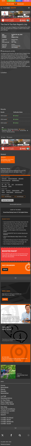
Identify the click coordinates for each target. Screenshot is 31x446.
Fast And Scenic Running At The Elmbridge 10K (14, 242)
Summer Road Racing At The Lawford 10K (13, 228)
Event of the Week (7, 404)
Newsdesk (4, 387)
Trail (22, 190)
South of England (6, 180)
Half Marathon (19, 184)
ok (15, 3)
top (15, 278)
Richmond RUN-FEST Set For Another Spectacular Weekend (15, 234)
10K (9, 184)
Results (3, 391)
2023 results (4, 123)
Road (3, 190)
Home (3, 385)
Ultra (10, 186)
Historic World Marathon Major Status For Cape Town (15, 237)
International (15, 180)
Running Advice (6, 398)
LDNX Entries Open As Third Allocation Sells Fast (15, 224)
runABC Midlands (7, 422)
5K (2, 184)
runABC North (6, 420)
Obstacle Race (18, 192)
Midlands (26, 1)
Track (3, 192)
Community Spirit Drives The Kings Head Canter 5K (15, 222)
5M (5, 184)
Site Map (4, 407)
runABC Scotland (7, 418)
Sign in (5, 269)
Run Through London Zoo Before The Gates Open (15, 226)
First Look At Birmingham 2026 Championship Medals (14, 230)
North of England (12, 178)
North (19, 1)
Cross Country (15, 190)
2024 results (4, 119)
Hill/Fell (8, 190)
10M (13, 184)
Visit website (14, 47)
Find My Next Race (7, 200)
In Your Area (5, 400)
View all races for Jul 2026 (8, 51)
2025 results (4, 115)
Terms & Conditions (8, 409)
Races (3, 389)
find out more (20, 3)
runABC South (6, 424)
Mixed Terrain (10, 192)
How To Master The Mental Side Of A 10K (13, 244)
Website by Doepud (5, 444)
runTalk (3, 396)
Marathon (4, 186)
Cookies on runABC (8, 411)
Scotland (11, 1)
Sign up (5, 299)
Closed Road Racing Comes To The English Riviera (15, 240)
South (3, 1)
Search (3, 415)
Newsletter (5, 393)
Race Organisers (7, 402)
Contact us (5, 413)
